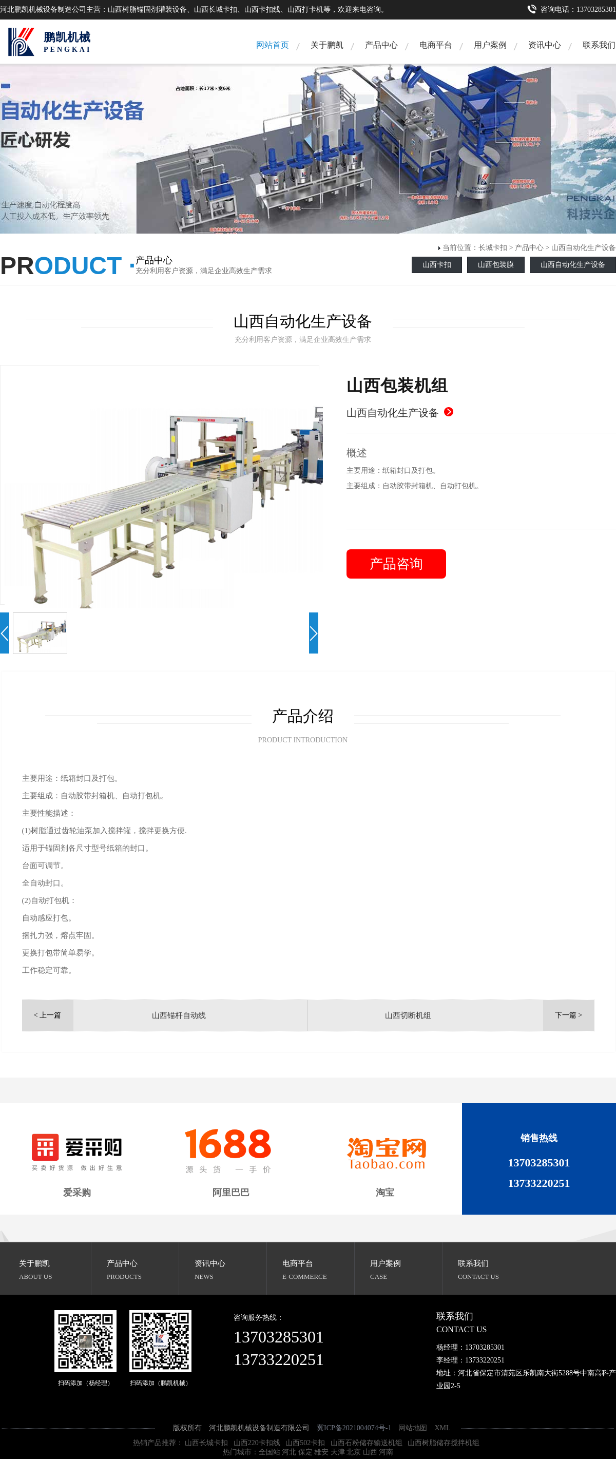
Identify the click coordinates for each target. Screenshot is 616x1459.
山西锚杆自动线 (179, 1015)
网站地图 (412, 1428)
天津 (338, 1452)
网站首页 (272, 45)
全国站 (269, 1452)
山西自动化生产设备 (583, 248)
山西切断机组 (408, 1015)
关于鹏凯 (327, 45)
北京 (353, 1452)
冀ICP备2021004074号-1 (354, 1428)
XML (442, 1428)
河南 (386, 1452)
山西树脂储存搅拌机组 (443, 1443)
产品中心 (381, 45)
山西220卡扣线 (257, 1443)
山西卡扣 (436, 264)
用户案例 (490, 45)
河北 (289, 1452)
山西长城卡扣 (206, 1443)
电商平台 (435, 45)
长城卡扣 (492, 248)
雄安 (321, 1452)
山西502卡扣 (305, 1443)
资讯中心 (544, 45)
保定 (305, 1452)
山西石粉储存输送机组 (366, 1443)
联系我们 (473, 1263)
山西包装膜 (496, 264)
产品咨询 (396, 563)
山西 (370, 1452)
